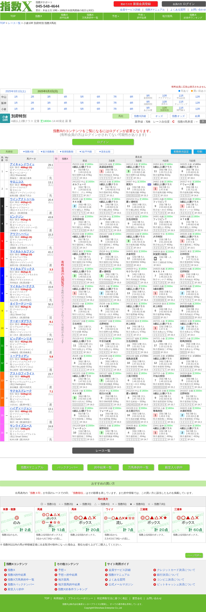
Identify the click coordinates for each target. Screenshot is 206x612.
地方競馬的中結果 (69, 584)
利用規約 (59, 598)
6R (98, 96)
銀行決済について (168, 574)
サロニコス (17, 181)
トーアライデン (19, 356)
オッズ (159, 116)
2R (32, 96)
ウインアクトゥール (22, 199)
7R (114, 96)
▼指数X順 (28, 151)
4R (65, 96)
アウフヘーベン (19, 234)
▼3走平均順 (85, 151)
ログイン (184, 3)
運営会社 (137, 598)
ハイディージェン (21, 408)
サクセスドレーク (21, 390)
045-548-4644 (47, 6)
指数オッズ (178, 116)
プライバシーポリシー (80, 598)
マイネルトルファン (22, 251)
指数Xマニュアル (155, 9)
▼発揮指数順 (66, 151)
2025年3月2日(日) (48, 91)
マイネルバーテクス (22, 286)
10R (164, 96)
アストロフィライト (22, 373)
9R (148, 96)
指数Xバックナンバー (21, 584)
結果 (197, 116)
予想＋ (116, 16)
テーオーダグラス (21, 321)
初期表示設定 (181, 151)
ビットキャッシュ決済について (176, 584)
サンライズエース (21, 425)
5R (81, 96)
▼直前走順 (105, 151)
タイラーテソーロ (21, 303)
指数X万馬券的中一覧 (21, 579)
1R (15, 96)
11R (181, 96)
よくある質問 (177, 9)
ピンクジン (17, 216)
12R (197, 96)
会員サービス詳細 (130, 9)
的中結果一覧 (103, 467)
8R (131, 96)
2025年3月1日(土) (15, 91)
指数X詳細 (140, 116)
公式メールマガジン (121, 584)
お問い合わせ (198, 9)
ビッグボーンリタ (21, 338)
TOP (12, 16)
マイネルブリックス (22, 268)
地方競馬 (167, 16)
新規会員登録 (136, 3)
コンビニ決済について (170, 579)
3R (48, 96)
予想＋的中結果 (67, 574)
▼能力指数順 (47, 151)
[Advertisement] (103, 55)
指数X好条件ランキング (72, 589)
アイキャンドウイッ (22, 164)
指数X (38, 16)
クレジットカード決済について (176, 569)
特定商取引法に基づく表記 (112, 598)
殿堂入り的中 (174, 467)
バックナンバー (67, 467)
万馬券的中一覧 (138, 467)
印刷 (199, 151)
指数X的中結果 (17, 574)
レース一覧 (14, 23)
